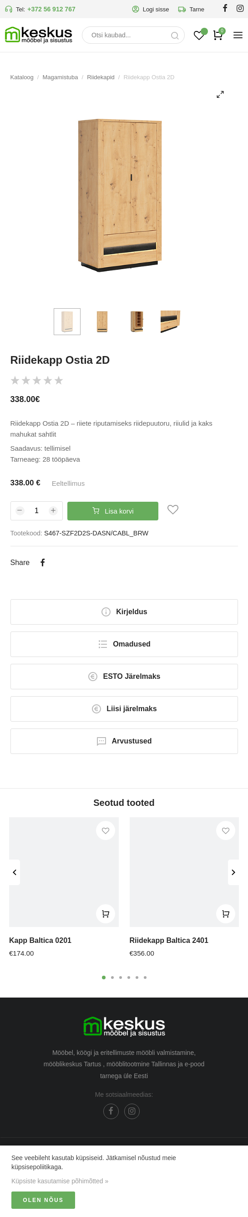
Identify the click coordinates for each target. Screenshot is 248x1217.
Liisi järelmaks (124, 708)
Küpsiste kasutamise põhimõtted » (59, 1181)
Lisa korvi (113, 511)
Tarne (191, 9)
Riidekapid (101, 77)
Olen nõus (43, 1200)
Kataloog (22, 77)
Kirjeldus (124, 611)
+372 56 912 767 (51, 9)
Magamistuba (60, 77)
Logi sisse (150, 9)
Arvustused (124, 741)
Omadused (124, 644)
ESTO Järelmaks (123, 676)
